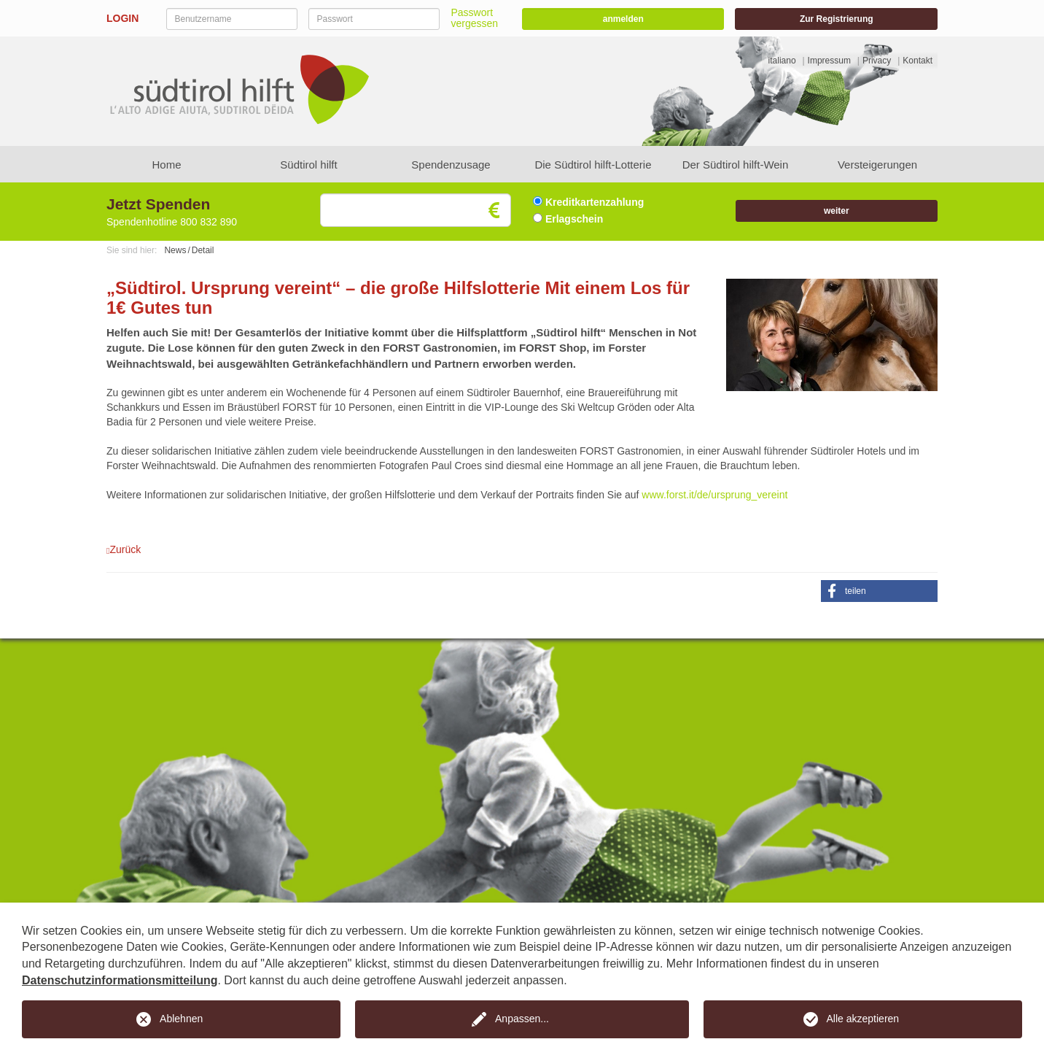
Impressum (829, 60)
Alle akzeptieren (863, 1018)
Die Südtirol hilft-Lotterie (592, 164)
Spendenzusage (450, 164)
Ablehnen (181, 1018)
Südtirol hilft (308, 164)
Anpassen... (522, 1018)
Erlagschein (568, 219)
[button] (879, 591)
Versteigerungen (877, 164)
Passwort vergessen (474, 18)
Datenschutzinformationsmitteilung (119, 980)
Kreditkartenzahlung (588, 202)
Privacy (876, 60)
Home (166, 164)
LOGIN (122, 18)
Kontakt (917, 60)
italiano (782, 60)
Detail (203, 250)
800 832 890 (208, 222)
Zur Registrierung (836, 19)
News (175, 250)
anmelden (623, 19)
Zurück (123, 549)
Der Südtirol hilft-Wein (735, 164)
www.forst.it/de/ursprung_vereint (714, 495)
